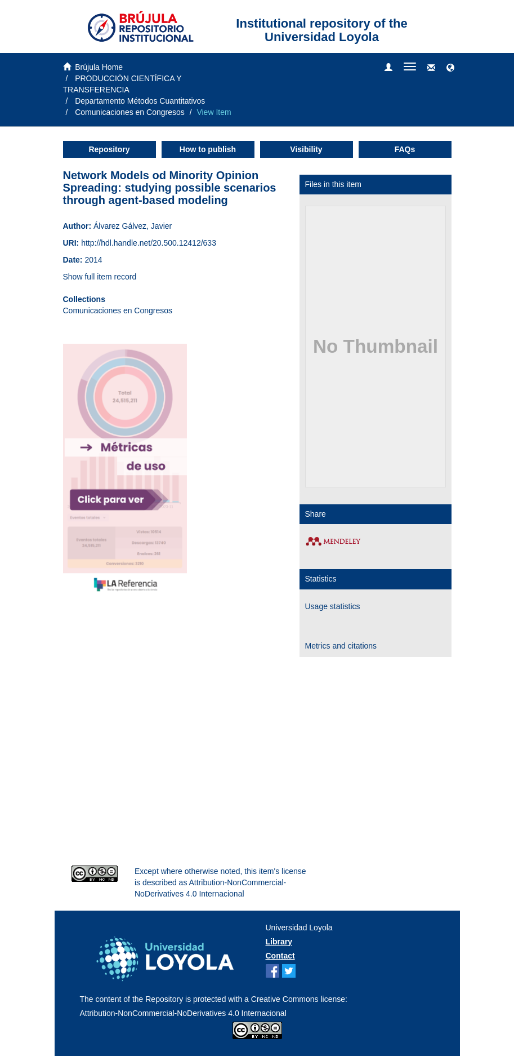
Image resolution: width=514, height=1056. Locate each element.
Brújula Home (99, 67)
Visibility (306, 149)
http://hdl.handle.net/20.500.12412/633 (148, 242)
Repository (108, 149)
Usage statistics (332, 606)
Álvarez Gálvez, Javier (132, 225)
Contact (280, 955)
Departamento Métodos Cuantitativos (140, 100)
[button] (450, 68)
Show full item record (100, 276)
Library (279, 941)
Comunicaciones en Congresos (130, 112)
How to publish (208, 149)
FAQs (405, 149)
